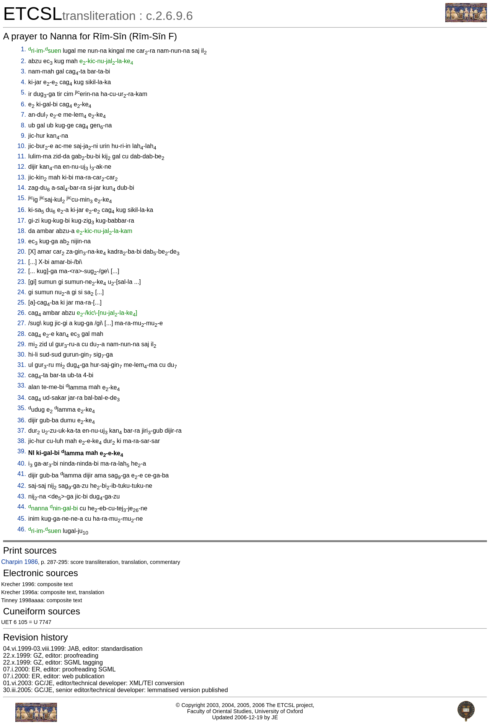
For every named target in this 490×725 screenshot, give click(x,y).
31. (22, 365)
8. (23, 125)
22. (22, 271)
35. (22, 408)
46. (22, 529)
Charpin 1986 (19, 562)
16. (22, 210)
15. (22, 198)
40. (22, 463)
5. (23, 92)
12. (22, 166)
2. (23, 61)
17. (22, 220)
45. (22, 518)
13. (22, 177)
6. (23, 104)
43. (22, 496)
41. (22, 474)
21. (22, 262)
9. (23, 135)
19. (22, 241)
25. (22, 302)
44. (22, 506)
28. (22, 334)
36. (22, 420)
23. (22, 282)
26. (22, 313)
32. (22, 375)
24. (22, 292)
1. (23, 49)
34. (22, 397)
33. (22, 385)
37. (22, 430)
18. (22, 231)
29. (22, 344)
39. (22, 451)
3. (23, 71)
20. (22, 251)
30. (22, 354)
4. (23, 82)
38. (22, 441)
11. (22, 156)
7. (23, 114)
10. (22, 146)
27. (22, 323)
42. (22, 485)
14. (22, 187)
